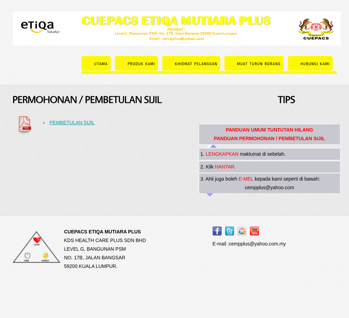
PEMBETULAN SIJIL (72, 122)
